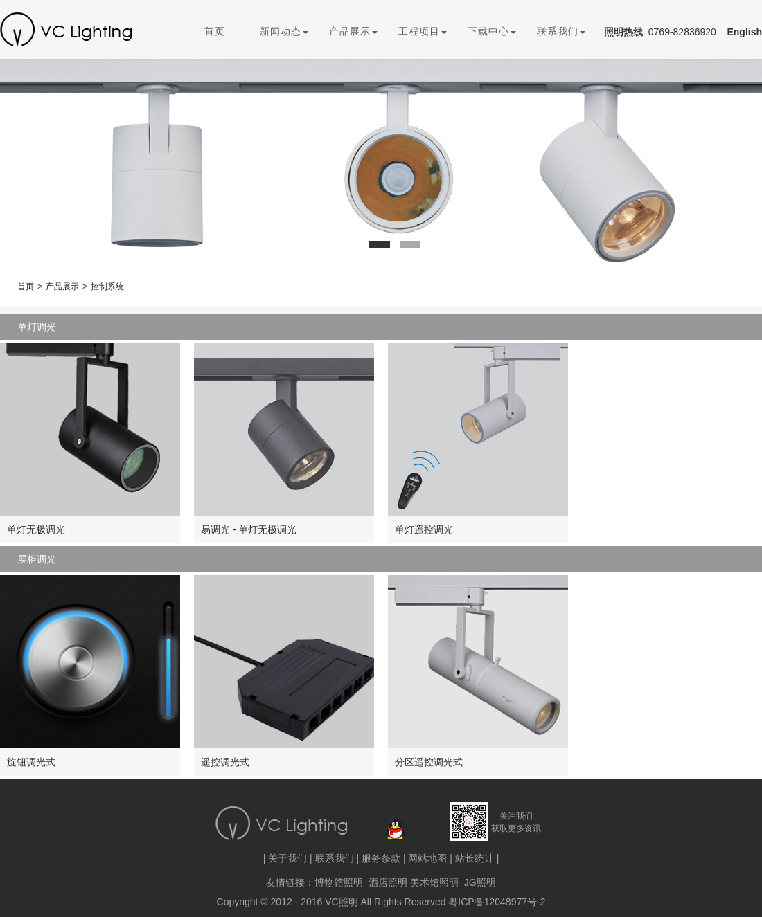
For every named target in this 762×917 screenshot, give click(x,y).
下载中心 (492, 31)
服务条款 (381, 858)
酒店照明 (388, 882)
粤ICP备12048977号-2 (496, 901)
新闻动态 (284, 31)
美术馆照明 (434, 882)
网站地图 (427, 858)
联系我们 (561, 31)
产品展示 (353, 31)
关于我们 (287, 858)
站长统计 (474, 858)
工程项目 (422, 31)
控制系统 (107, 286)
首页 (214, 31)
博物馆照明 (338, 882)
